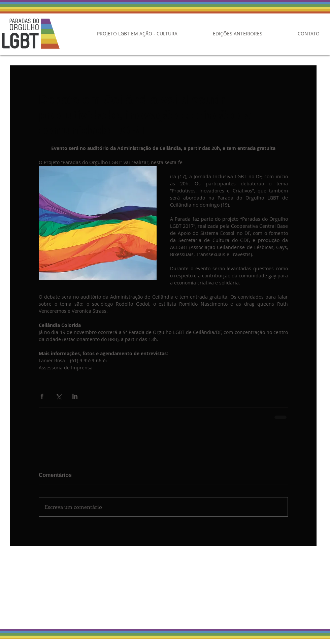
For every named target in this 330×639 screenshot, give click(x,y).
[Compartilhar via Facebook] (42, 396)
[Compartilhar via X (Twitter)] (58, 396)
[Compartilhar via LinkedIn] (75, 396)
